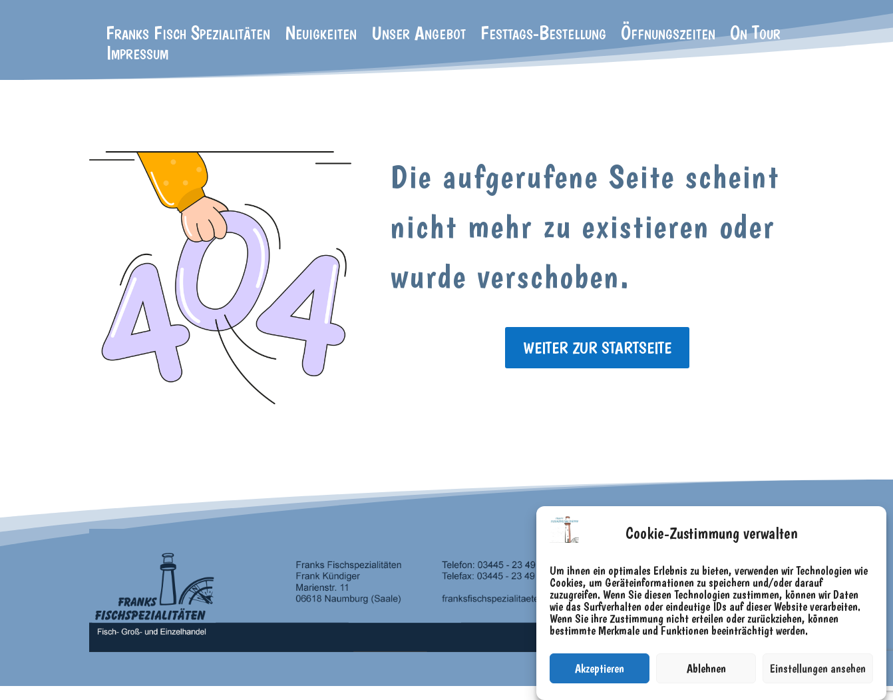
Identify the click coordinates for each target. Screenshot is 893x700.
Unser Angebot (418, 35)
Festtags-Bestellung (543, 35)
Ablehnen (706, 668)
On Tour (755, 35)
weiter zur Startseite (597, 348)
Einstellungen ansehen (818, 668)
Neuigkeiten (321, 35)
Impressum (137, 55)
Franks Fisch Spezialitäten (188, 35)
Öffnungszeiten (668, 35)
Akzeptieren (599, 668)
